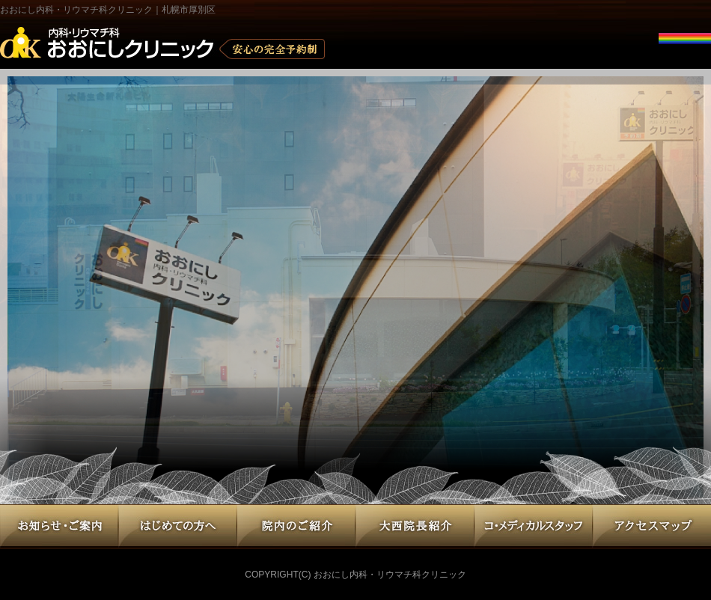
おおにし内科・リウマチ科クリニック (390, 574)
